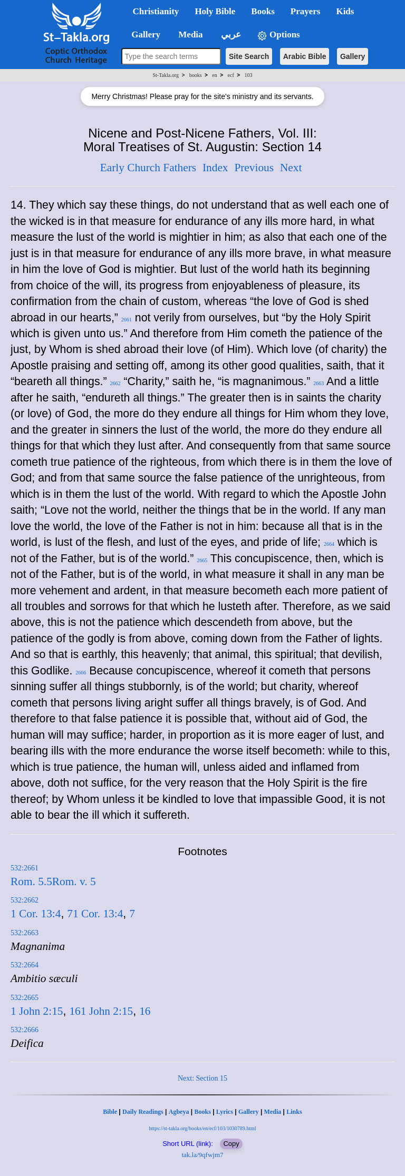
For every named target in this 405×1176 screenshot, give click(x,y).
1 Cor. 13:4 (36, 913)
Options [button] (278, 35)
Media (273, 1111)
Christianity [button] (156, 11)
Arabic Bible (304, 56)
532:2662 (24, 900)
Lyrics (224, 1111)
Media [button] (189, 35)
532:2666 (24, 1030)
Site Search (249, 56)
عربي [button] (230, 35)
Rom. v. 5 (74, 881)
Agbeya (179, 1111)
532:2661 (24, 868)
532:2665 (24, 998)
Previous (254, 167)
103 (248, 75)
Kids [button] (345, 11)
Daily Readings (142, 1111)
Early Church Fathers (148, 167)
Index (215, 167)
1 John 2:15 (37, 1011)
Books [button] (262, 11)
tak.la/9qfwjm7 (202, 1155)
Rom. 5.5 (31, 881)
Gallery (352, 56)
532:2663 (24, 933)
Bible (110, 1111)
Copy (231, 1144)
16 (74, 1011)
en (214, 75)
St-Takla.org (166, 75)
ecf (231, 75)
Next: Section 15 (202, 1078)
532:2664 (24, 965)
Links (294, 1111)
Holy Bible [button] (215, 11)
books (195, 75)
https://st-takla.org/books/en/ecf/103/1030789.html (202, 1128)
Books (202, 1111)
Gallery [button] (143, 35)
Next (291, 167)
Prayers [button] (306, 11)
